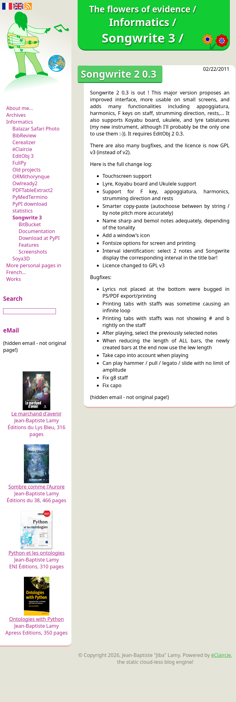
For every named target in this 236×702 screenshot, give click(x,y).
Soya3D (21, 258)
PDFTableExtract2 (32, 190)
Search (12, 298)
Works (13, 279)
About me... (19, 108)
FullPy (19, 162)
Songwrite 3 (27, 217)
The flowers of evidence (36, 91)
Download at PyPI (39, 238)
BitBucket (30, 224)
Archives (16, 115)
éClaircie (22, 149)
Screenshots (33, 251)
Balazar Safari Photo (36, 128)
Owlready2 (25, 183)
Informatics (19, 121)
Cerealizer (24, 142)
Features (29, 244)
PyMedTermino (30, 197)
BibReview (24, 135)
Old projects (26, 169)
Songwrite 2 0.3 (118, 73)
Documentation (37, 231)
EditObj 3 (23, 156)
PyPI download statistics (29, 207)
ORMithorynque (31, 176)
